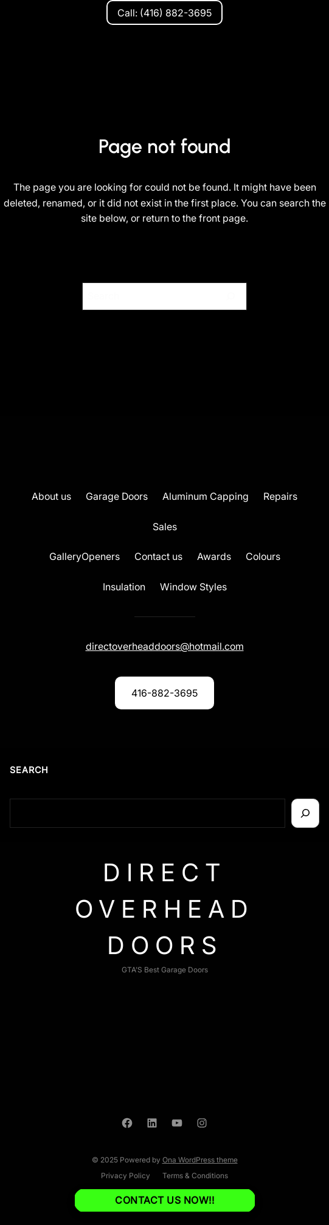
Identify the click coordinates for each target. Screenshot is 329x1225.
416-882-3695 (164, 693)
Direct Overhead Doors (164, 909)
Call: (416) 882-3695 (164, 13)
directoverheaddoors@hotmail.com (165, 646)
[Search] (230, 296)
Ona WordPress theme (200, 1159)
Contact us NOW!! (164, 1200)
